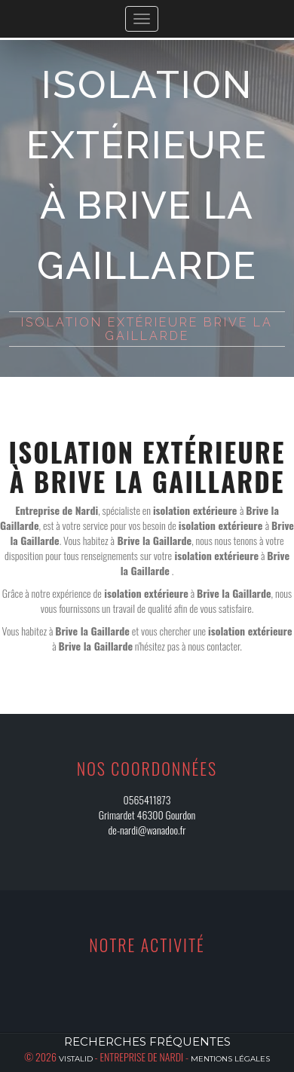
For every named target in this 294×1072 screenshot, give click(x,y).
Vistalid (76, 1059)
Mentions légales (230, 1059)
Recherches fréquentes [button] (147, 1041)
